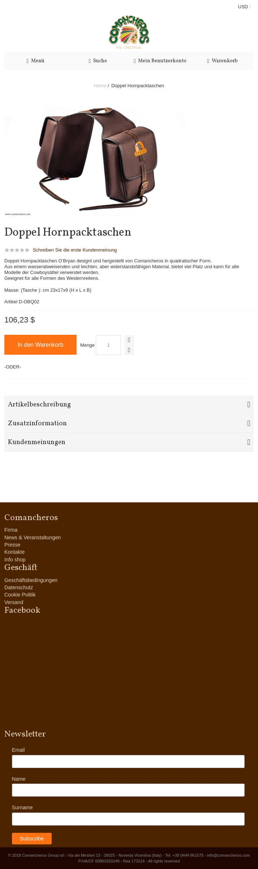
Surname (22, 807)
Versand (13, 602)
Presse (12, 545)
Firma (11, 530)
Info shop (15, 559)
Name (19, 779)
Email (18, 750)
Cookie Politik (20, 595)
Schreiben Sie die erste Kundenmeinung (75, 250)
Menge (87, 345)
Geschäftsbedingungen (30, 580)
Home (100, 85)
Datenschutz (18, 587)
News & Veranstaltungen (32, 537)
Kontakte (14, 552)
